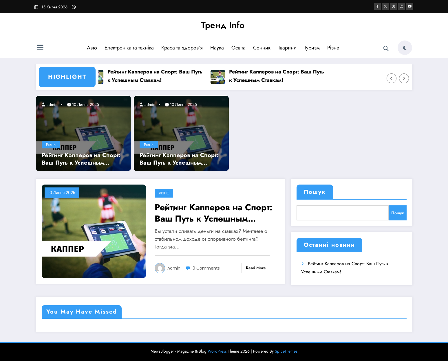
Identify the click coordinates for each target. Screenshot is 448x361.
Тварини (287, 47)
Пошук (315, 192)
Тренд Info (222, 25)
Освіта (238, 47)
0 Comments (206, 268)
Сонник (261, 47)
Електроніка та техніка (129, 47)
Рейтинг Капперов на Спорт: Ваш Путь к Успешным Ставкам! (156, 76)
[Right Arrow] (404, 78)
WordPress (217, 351)
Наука (217, 47)
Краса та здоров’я (182, 47)
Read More (256, 268)
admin (51, 104)
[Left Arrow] (391, 78)
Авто (92, 47)
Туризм (312, 47)
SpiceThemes (286, 351)
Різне (333, 47)
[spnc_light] (405, 47)
